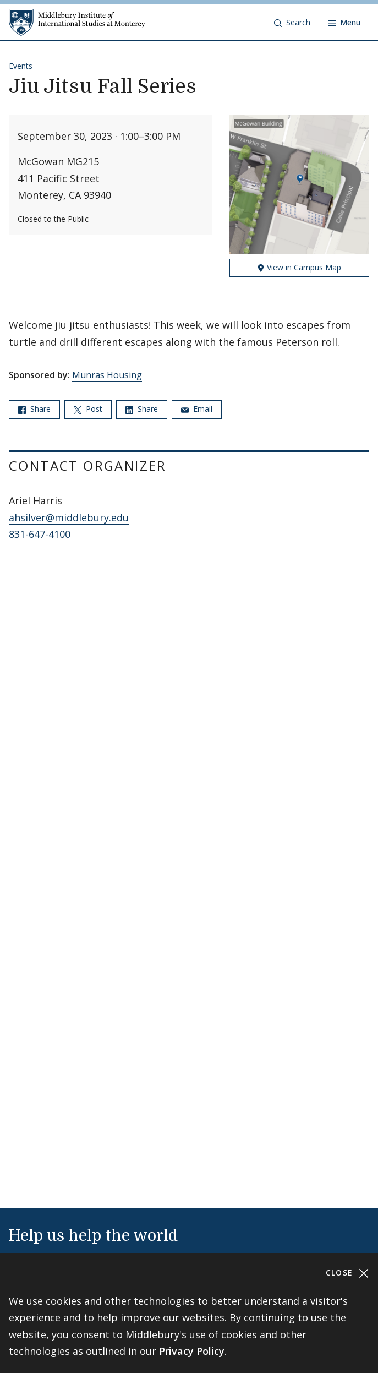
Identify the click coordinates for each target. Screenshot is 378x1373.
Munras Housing (107, 375)
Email (196, 409)
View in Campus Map (299, 267)
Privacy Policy (191, 1351)
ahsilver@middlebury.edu (69, 517)
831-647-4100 (39, 534)
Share (34, 409)
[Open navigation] (344, 22)
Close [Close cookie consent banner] (347, 1273)
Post (88, 409)
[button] (292, 22)
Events (20, 66)
